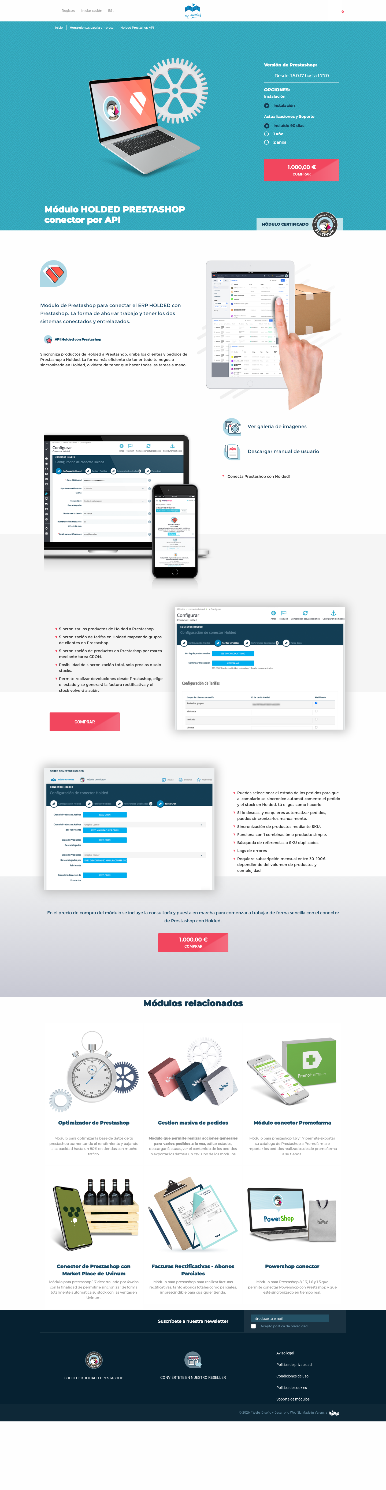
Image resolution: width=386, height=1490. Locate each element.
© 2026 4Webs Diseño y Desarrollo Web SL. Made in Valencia (289, 1412)
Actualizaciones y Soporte (289, 116)
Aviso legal (285, 1353)
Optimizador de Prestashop (93, 1123)
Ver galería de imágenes (277, 426)
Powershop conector (292, 1266)
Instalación (274, 96)
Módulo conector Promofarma (292, 1123)
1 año (278, 134)
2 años (279, 142)
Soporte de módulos (293, 1399)
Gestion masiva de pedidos (193, 1123)
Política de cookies (291, 1388)
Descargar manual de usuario (283, 451)
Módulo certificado (285, 224)
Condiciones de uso (292, 1376)
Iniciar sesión (91, 11)
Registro (68, 11)
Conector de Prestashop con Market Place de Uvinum (94, 1270)
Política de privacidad (294, 1364)
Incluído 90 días (288, 125)
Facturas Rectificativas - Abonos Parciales (192, 1270)
